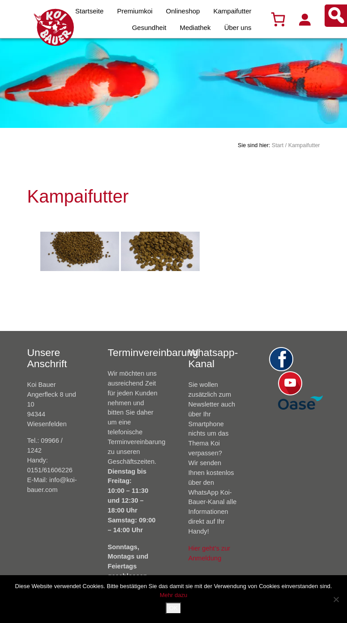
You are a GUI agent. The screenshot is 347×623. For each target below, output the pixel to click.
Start (277, 145)
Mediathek (195, 27)
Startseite (89, 11)
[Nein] (335, 599)
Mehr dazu (173, 595)
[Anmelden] (304, 19)
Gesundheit (149, 27)
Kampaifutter (232, 11)
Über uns (238, 27)
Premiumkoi (134, 11)
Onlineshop (183, 11)
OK (173, 608)
